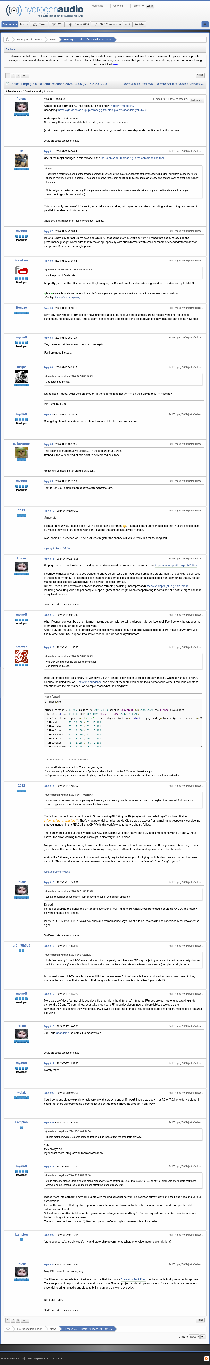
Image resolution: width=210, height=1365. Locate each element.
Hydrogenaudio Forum (29, 39)
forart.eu (21, 260)
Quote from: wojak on (68, 1131)
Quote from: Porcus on (68, 269)
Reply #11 (49, 559)
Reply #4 (48, 308)
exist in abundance (90, 681)
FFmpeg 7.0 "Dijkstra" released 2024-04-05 (87, 39)
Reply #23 (49, 1235)
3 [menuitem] (18, 75)
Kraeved (21, 647)
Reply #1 (48, 151)
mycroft (21, 231)
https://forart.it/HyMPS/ (67, 297)
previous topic (132, 83)
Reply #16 (49, 946)
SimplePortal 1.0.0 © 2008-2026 (48, 1358)
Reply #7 (48, 414)
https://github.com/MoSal (57, 548)
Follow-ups (196, 100)
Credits (29, 1358)
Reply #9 (48, 481)
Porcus (21, 99)
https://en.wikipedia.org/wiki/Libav (176, 565)
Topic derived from (179, 83)
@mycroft (50, 517)
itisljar (21, 367)
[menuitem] (25, 75)
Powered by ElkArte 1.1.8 (12, 1358)
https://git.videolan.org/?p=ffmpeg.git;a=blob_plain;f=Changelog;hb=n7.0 (102, 110)
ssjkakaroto (21, 444)
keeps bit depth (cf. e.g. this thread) (168, 586)
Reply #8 (48, 444)
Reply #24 (49, 1264)
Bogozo (21, 307)
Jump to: (183, 1336)
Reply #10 (49, 511)
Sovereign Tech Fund (133, 1279)
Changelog (62, 1032)
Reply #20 (49, 1093)
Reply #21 (49, 1122)
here (115, 64)
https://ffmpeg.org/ (122, 105)
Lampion (21, 1122)
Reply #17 (49, 994)
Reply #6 (48, 367)
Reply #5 (48, 337)
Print (200, 75)
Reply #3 (48, 261)
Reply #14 (49, 786)
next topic (147, 83)
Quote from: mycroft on (69, 376)
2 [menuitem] (13, 75)
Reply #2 (48, 231)
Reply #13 (49, 647)
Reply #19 (49, 1063)
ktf (21, 151)
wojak (21, 1092)
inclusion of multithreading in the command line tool (132, 158)
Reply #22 (49, 1166)
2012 (21, 510)
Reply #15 (49, 882)
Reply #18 (49, 1026)
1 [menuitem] (8, 75)
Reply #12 (49, 615)
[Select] (56, 696)
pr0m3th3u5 (21, 945)
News (53, 39)
